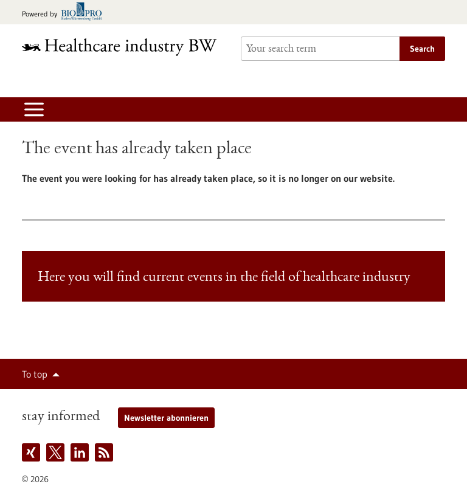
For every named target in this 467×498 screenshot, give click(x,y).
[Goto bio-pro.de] (65, 12)
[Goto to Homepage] (124, 47)
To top (34, 374)
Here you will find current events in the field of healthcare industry (224, 278)
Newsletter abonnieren (166, 417)
